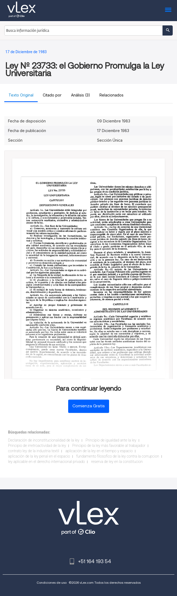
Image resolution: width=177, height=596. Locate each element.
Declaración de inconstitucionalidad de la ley (43, 440)
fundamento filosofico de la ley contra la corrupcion (117, 456)
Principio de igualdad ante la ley (111, 440)
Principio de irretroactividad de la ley (37, 445)
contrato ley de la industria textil (33, 451)
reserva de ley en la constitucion (117, 461)
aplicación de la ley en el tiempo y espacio (99, 451)
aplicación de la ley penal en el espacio (39, 456)
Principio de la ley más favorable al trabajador (108, 445)
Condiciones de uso (52, 582)
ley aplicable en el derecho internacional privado (46, 461)
